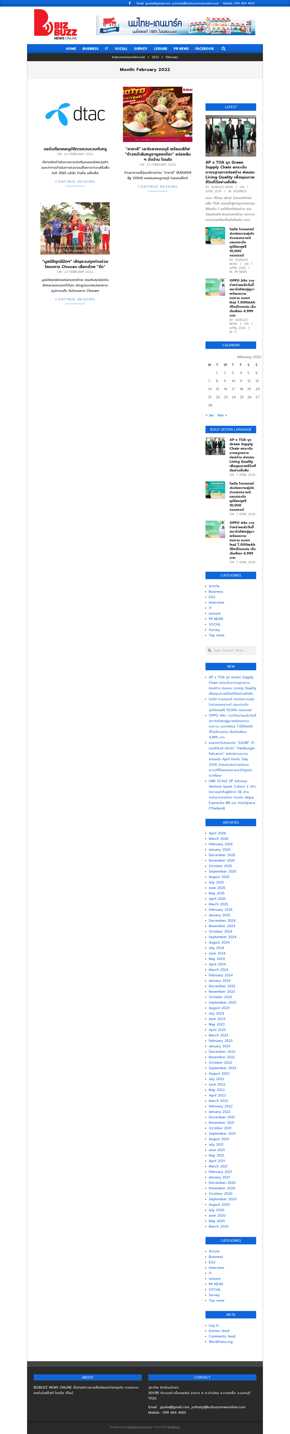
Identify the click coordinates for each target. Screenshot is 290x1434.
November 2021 (221, 1122)
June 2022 (217, 1084)
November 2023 (222, 991)
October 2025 (220, 866)
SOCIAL (215, 624)
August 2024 (219, 942)
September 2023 (222, 1002)
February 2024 (221, 975)
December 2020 (222, 1182)
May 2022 (217, 1090)
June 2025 (217, 887)
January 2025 (219, 915)
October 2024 (220, 931)
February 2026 (221, 844)
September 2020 (222, 1199)
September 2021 (222, 1133)
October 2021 (220, 1128)
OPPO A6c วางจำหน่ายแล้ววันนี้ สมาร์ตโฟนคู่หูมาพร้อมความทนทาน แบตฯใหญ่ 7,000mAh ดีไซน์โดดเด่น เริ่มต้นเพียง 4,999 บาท (243, 298)
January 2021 (219, 1177)
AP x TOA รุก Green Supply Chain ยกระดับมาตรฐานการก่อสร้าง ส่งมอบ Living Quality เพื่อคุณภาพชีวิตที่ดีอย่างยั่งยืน (230, 172)
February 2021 (220, 1171)
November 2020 (222, 1188)
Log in (214, 1325)
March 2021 (218, 1166)
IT (236, 332)
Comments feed (222, 1336)
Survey (214, 629)
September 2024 (222, 937)
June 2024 (217, 953)
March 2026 (218, 838)
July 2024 (216, 948)
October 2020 (220, 1193)
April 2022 (217, 1095)
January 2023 (219, 1046)
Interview (216, 602)
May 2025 (216, 893)
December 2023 (222, 986)
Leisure (215, 613)
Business (240, 191)
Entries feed (219, 1330)
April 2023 (217, 1029)
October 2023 (220, 997)
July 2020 (216, 1210)
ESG (212, 597)
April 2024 (217, 964)
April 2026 (217, 833)
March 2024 (218, 969)
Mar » (222, 415)
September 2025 (222, 871)
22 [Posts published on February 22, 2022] (218, 397)
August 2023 (219, 1008)
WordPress (173, 1427)
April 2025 (217, 898)
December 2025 (222, 855)
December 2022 (222, 1051)
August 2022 (219, 1073)
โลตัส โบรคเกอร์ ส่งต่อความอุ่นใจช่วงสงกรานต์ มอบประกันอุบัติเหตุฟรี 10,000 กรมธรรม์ (242, 242)
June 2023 (217, 1019)
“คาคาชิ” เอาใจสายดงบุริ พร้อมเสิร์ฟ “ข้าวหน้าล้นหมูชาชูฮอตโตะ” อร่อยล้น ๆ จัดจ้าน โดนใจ (158, 154)
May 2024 (217, 958)
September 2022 (222, 1068)
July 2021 (216, 1144)
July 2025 (216, 882)
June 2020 (217, 1215)
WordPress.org (221, 1341)
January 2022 (219, 1111)
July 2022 (216, 1079)
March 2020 (218, 1226)
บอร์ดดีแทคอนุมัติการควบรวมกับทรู (75, 149)
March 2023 (218, 1035)
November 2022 (222, 1057)
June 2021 (217, 1150)
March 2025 (218, 904)
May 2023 (217, 1024)
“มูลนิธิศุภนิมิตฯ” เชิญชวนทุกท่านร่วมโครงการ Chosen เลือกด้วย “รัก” (75, 264)
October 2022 (220, 1062)
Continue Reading (75, 181)
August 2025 (219, 877)
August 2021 (219, 1139)
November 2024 (222, 926)
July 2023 (216, 1013)
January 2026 (220, 849)
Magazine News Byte (140, 1427)
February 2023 (221, 1040)
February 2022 (221, 1106)
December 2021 (222, 1117)
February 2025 (220, 909)
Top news (216, 635)
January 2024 (220, 980)
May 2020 (217, 1221)
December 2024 (222, 920)
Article (214, 586)
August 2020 (219, 1204)
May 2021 (216, 1155)
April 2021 (217, 1161)
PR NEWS (241, 272)
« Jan (209, 415)
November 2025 (222, 860)
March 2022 (218, 1100)
